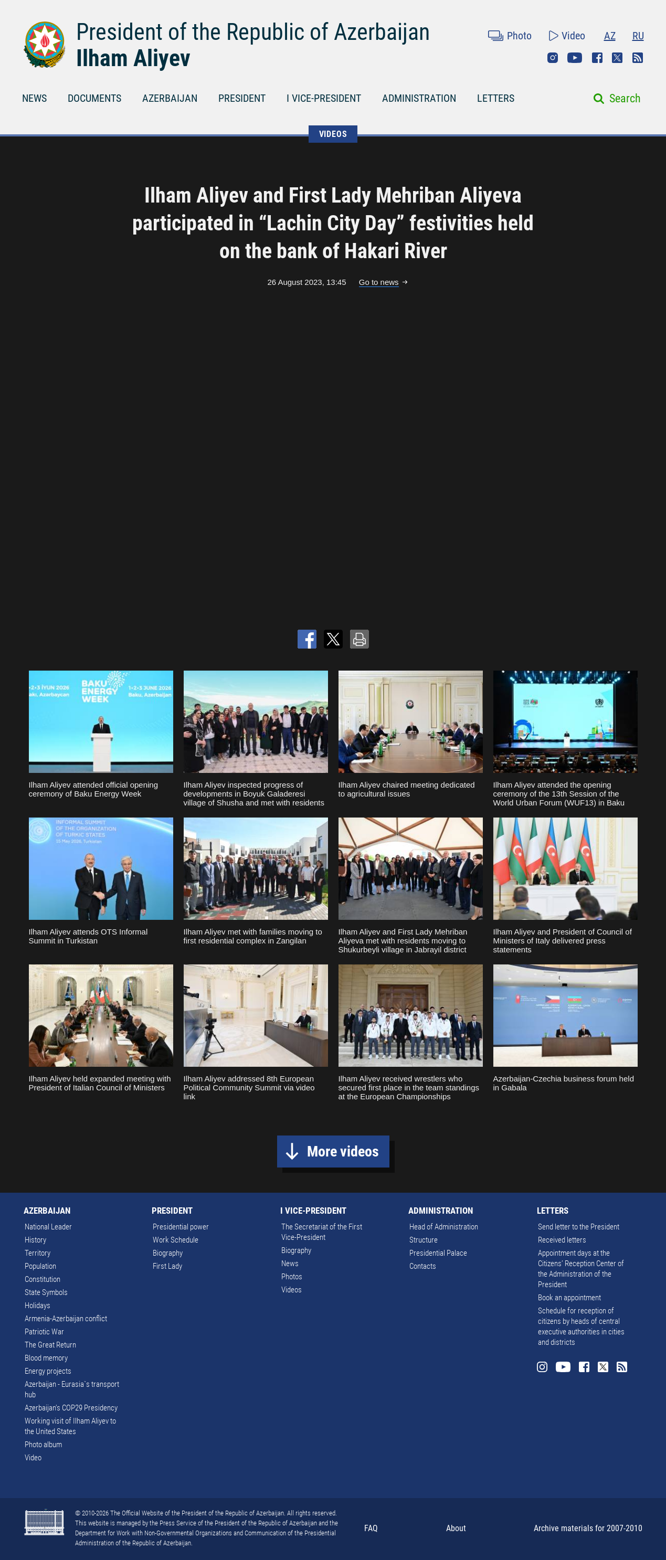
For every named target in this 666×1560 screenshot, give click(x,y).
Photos (291, 1276)
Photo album (43, 1444)
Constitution (42, 1279)
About (456, 1528)
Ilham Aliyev (133, 58)
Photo (519, 35)
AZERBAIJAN (169, 98)
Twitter (617, 57)
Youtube (574, 57)
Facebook (597, 57)
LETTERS (495, 98)
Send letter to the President (578, 1227)
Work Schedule (175, 1240)
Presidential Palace (438, 1253)
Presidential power (181, 1227)
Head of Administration (443, 1227)
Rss (637, 57)
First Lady (167, 1266)
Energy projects (48, 1371)
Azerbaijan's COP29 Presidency (71, 1408)
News (290, 1263)
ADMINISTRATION (419, 98)
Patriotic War (44, 1331)
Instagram (552, 57)
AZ (610, 35)
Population (40, 1266)
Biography (168, 1253)
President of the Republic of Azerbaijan (253, 32)
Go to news (379, 282)
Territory (37, 1253)
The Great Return (50, 1345)
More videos (343, 1151)
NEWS (34, 98)
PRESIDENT (242, 98)
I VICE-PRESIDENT (324, 98)
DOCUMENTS (94, 98)
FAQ (371, 1528)
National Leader (48, 1227)
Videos (291, 1289)
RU (638, 35)
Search (625, 98)
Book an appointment (569, 1297)
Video (573, 35)
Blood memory (46, 1358)
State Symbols (46, 1292)
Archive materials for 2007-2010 (588, 1528)
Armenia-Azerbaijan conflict (66, 1318)
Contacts (422, 1266)
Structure (423, 1240)
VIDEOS (333, 134)
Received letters (562, 1240)
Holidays (37, 1305)
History (35, 1240)
